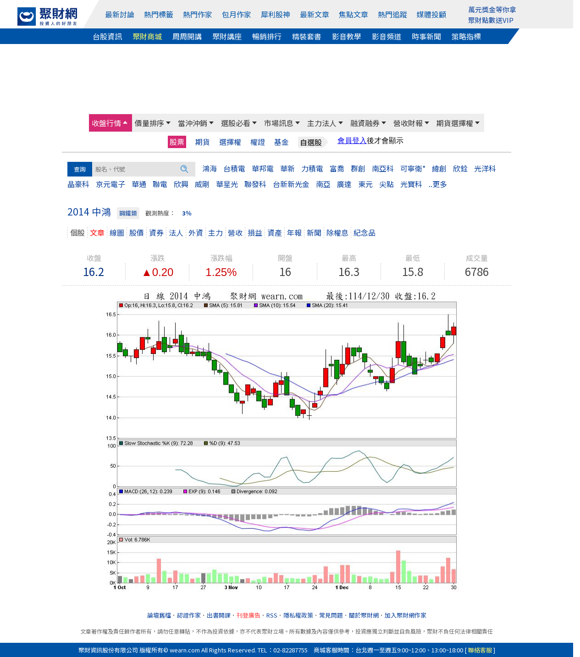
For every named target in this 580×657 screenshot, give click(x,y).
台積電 (234, 168)
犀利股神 (275, 14)
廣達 (344, 183)
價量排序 (149, 123)
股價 (136, 232)
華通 (139, 183)
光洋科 (485, 168)
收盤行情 (106, 123)
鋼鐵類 (128, 213)
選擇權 (230, 142)
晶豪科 (78, 183)
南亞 (323, 183)
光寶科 (411, 183)
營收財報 (408, 123)
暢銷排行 (267, 36)
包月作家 (236, 14)
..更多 (438, 183)
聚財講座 (227, 36)
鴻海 (209, 168)
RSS (271, 615)
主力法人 (322, 123)
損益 (255, 232)
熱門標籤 (158, 14)
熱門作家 (197, 14)
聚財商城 (147, 36)
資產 (274, 232)
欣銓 (460, 168)
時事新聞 (426, 36)
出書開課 (219, 615)
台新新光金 (291, 183)
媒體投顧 (431, 14)
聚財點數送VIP (491, 20)
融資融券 (365, 123)
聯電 (160, 183)
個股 (77, 232)
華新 (287, 168)
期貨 (202, 142)
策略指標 (466, 36)
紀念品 (365, 232)
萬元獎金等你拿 (492, 9)
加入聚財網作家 (405, 615)
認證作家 (189, 615)
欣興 (181, 183)
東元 (365, 183)
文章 (97, 232)
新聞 (314, 232)
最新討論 (119, 14)
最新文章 (314, 14)
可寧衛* (412, 168)
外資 (195, 232)
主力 (215, 232)
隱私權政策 (298, 615)
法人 (176, 232)
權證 (257, 142)
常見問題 (331, 615)
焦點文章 (353, 14)
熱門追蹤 (392, 14)
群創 (358, 168)
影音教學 (346, 36)
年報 (294, 232)
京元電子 (110, 183)
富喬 (337, 168)
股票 (177, 141)
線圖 (117, 232)
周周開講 (187, 36)
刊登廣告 (248, 615)
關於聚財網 (364, 615)
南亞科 (383, 168)
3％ (187, 213)
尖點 (386, 183)
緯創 (439, 168)
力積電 (312, 168)
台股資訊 (107, 36)
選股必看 (235, 123)
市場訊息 (278, 123)
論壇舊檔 (159, 615)
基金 (281, 142)
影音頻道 (386, 36)
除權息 (337, 232)
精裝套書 (306, 36)
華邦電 (263, 168)
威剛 (202, 183)
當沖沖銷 (192, 123)
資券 (156, 232)
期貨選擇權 (454, 123)
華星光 (227, 183)
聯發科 (255, 183)
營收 (235, 232)
